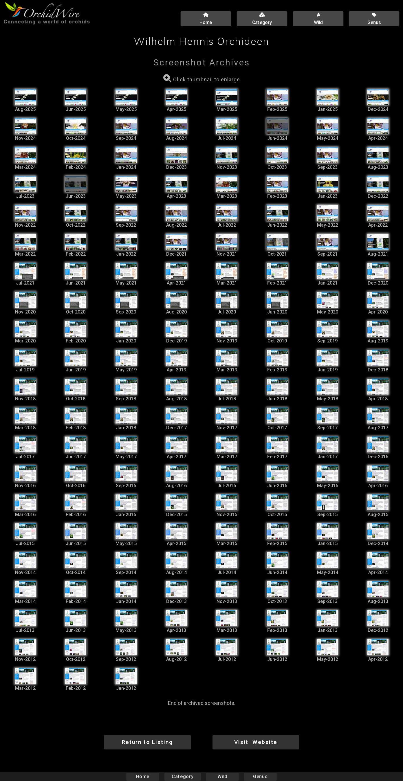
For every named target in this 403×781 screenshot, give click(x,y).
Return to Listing (147, 742)
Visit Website (255, 742)
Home (143, 776)
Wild (222, 776)
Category (183, 776)
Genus (260, 776)
